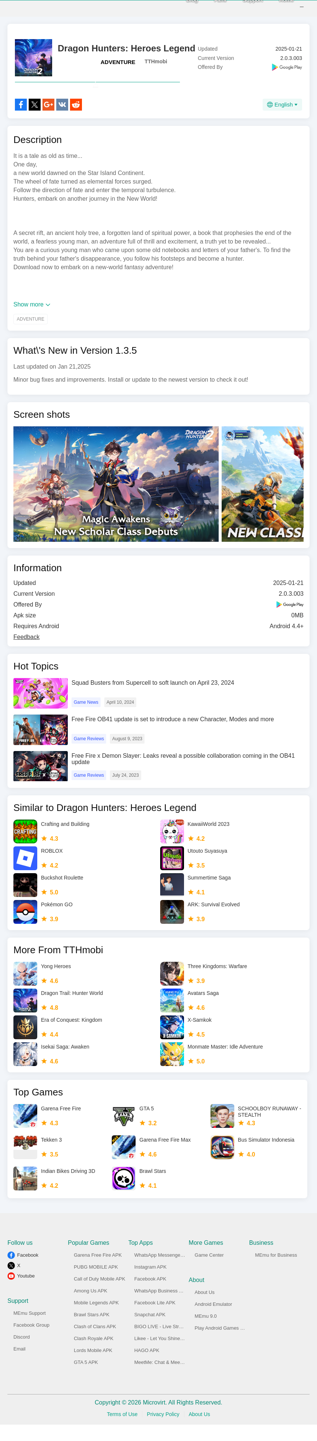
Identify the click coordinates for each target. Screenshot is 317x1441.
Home (276, 8)
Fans (211, 8)
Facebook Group (31, 1341)
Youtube (26, 1292)
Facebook (27, 1271)
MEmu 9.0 (206, 1332)
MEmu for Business (276, 1271)
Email (19, 1365)
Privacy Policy (163, 1431)
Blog (182, 8)
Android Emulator (213, 1320)
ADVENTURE (118, 62)
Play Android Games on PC (224, 1344)
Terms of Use (122, 1431)
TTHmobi (156, 61)
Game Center (209, 1271)
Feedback (26, 653)
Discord (21, 1353)
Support (243, 8)
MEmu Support (29, 1329)
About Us (205, 1308)
